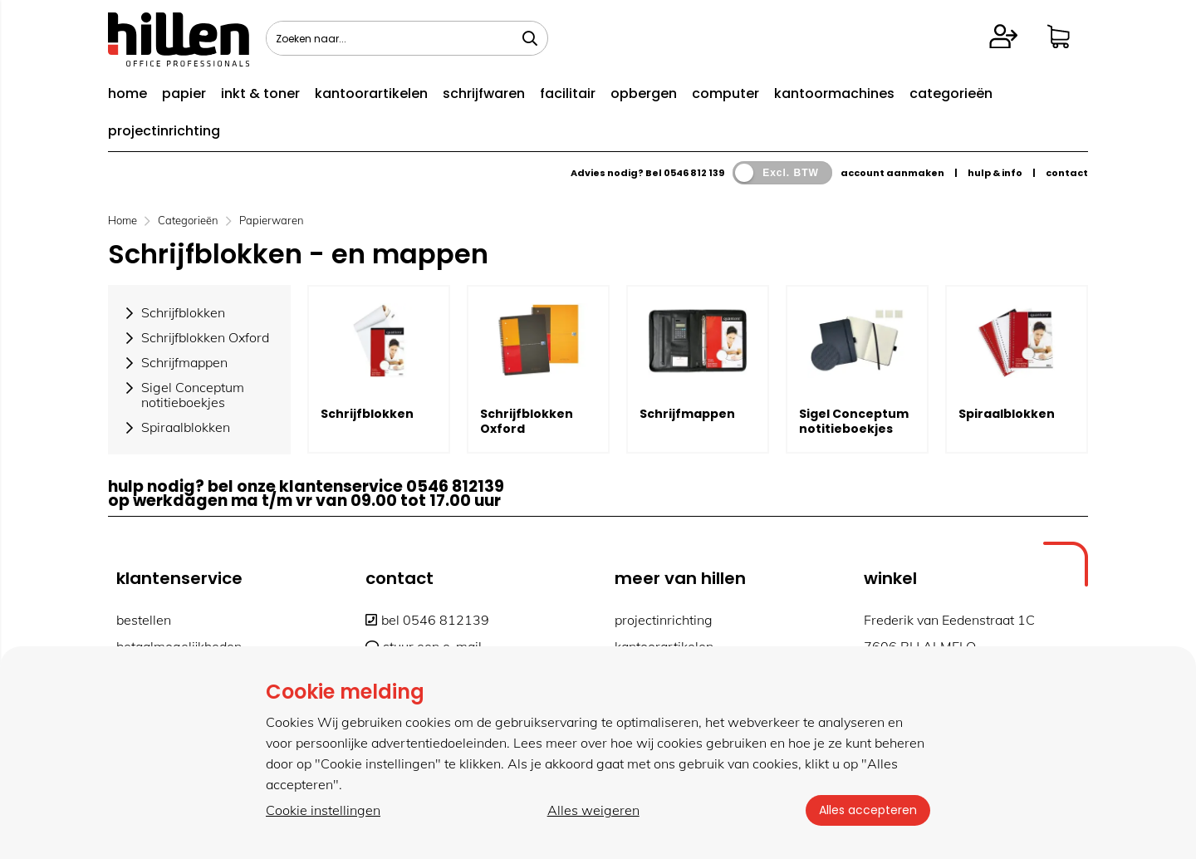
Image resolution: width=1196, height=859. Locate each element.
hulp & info (995, 172)
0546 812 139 (694, 172)
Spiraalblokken (1006, 413)
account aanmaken (892, 172)
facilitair (568, 93)
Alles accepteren (868, 810)
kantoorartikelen (371, 93)
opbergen (643, 93)
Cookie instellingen (323, 810)
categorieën (951, 93)
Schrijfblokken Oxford (526, 421)
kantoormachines (834, 93)
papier (184, 93)
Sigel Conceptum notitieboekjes (854, 421)
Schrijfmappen (687, 413)
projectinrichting (164, 130)
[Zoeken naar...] (530, 38)
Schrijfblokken (367, 413)
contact (1067, 172)
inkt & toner (260, 93)
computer (725, 93)
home (127, 93)
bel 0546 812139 (427, 619)
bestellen (143, 619)
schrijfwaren (484, 93)
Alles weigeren (593, 810)
